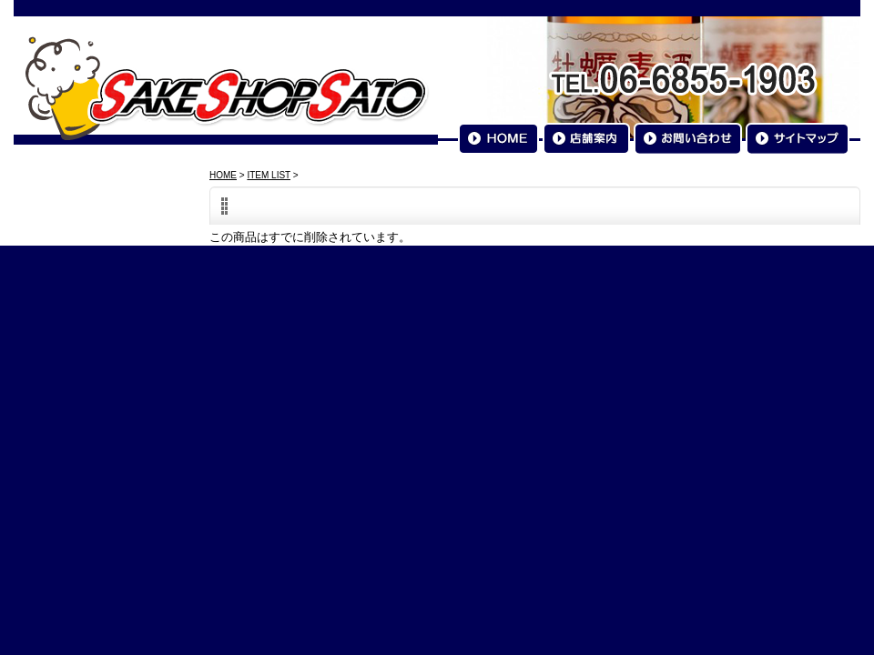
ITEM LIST (268, 175)
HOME (498, 139)
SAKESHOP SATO (226, 88)
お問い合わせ (688, 139)
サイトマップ (797, 139)
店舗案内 (586, 139)
